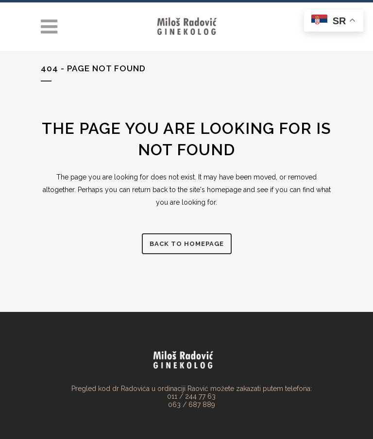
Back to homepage (187, 243)
